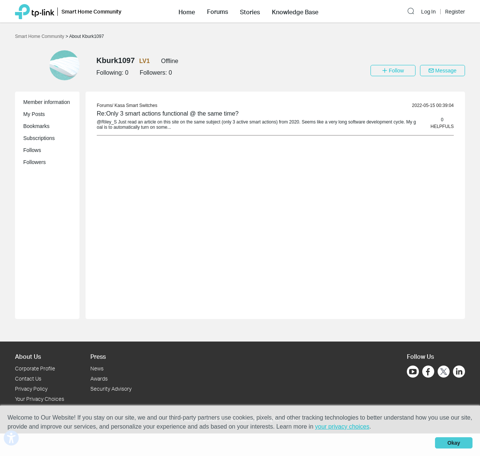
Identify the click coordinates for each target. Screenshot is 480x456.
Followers (34, 162)
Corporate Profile (35, 368)
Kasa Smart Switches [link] (135, 105)
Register (455, 11)
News (97, 368)
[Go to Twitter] (444, 372)
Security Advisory (111, 388)
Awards (99, 378)
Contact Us (28, 378)
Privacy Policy (31, 388)
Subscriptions (39, 138)
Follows (32, 150)
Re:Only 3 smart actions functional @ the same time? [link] (167, 113)
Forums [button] (217, 12)
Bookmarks (36, 126)
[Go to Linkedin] (459, 372)
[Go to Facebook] (428, 372)
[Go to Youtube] (413, 372)
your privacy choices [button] (342, 426)
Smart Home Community (40, 36)
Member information (46, 102)
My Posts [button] (34, 114)
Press (98, 356)
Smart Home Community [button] (92, 11)
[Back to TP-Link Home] (34, 11)
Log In (428, 11)
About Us (28, 356)
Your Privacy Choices (39, 399)
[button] (186, 11)
